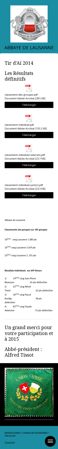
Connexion (10, 442)
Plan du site (10, 435)
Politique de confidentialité (35, 432)
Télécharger (29, 105)
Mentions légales (13, 432)
